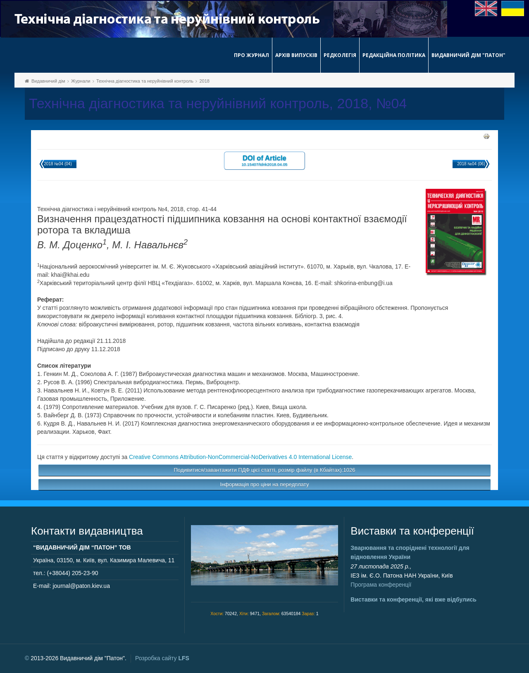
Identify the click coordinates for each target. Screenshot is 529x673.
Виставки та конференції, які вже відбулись (413, 599)
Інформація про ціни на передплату (264, 484)
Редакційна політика (393, 55)
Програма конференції (380, 584)
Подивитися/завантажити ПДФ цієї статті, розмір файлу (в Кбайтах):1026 (264, 470)
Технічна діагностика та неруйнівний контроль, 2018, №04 (218, 103)
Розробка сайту (162, 658)
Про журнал (251, 55)
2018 (204, 80)
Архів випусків (296, 55)
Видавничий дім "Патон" (468, 55)
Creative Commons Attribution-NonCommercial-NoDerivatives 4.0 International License (240, 457)
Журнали (80, 80)
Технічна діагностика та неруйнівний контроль (144, 80)
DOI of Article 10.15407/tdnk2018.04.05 (264, 160)
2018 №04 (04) (57, 164)
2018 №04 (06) (471, 164)
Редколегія (340, 55)
